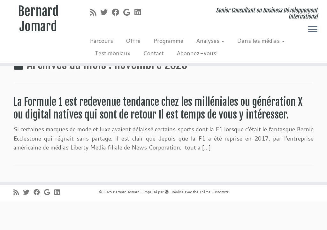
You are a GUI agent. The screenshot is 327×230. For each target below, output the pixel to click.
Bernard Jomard (38, 19)
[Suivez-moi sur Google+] (128, 12)
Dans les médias (261, 40)
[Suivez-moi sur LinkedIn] (139, 12)
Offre (133, 40)
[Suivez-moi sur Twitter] (106, 12)
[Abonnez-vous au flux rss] (95, 12)
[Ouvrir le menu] (312, 29)
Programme (168, 40)
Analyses (210, 40)
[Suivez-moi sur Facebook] (117, 12)
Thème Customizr (213, 192)
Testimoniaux (112, 53)
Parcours (101, 40)
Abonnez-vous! (197, 53)
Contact (153, 53)
